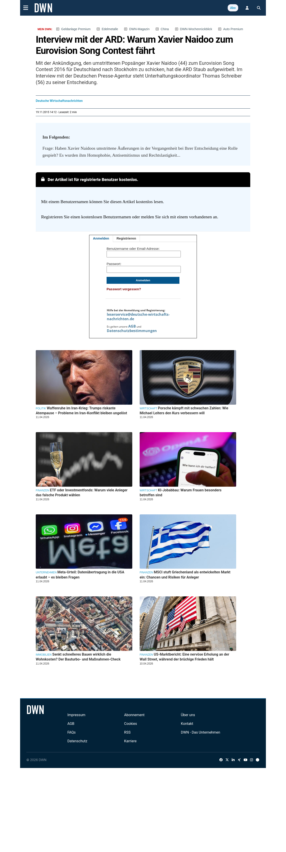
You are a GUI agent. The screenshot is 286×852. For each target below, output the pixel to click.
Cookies (130, 724)
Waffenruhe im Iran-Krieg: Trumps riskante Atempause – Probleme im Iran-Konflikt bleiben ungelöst (81, 410)
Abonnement (134, 715)
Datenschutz (77, 741)
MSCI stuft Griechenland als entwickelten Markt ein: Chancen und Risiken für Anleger (185, 574)
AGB (132, 326)
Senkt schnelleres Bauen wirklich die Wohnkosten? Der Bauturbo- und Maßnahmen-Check (78, 656)
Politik (41, 408)
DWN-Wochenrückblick (196, 29)
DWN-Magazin (139, 29)
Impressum (76, 715)
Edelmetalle (110, 29)
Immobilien (44, 654)
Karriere (130, 741)
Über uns (188, 715)
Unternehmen (46, 572)
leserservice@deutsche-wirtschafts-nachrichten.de (138, 316)
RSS (127, 732)
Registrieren (126, 238)
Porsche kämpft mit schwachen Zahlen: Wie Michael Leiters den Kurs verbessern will (184, 410)
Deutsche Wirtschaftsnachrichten (59, 101)
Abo (233, 8)
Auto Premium (233, 29)
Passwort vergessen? (124, 289)
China (165, 29)
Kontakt (187, 724)
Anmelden (101, 238)
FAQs (71, 732)
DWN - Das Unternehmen (200, 732)
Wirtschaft (148, 408)
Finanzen (42, 490)
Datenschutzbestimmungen (132, 330)
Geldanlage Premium (76, 29)
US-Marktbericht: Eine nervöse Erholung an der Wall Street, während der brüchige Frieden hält (184, 656)
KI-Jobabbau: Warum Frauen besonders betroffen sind (180, 492)
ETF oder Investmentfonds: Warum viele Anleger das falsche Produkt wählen (82, 492)
